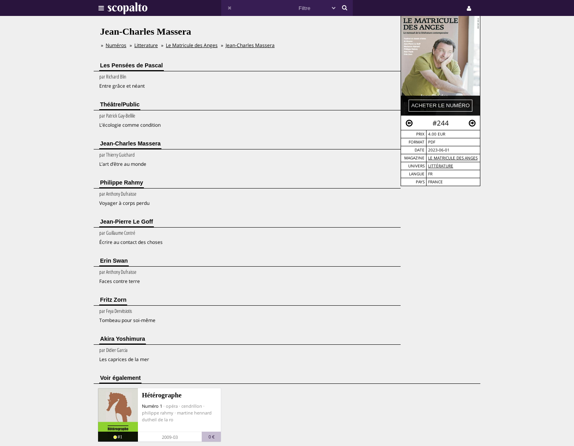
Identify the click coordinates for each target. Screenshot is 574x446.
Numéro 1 (152, 406)
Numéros (116, 45)
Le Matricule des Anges (453, 158)
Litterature (146, 45)
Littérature (440, 166)
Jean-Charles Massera (250, 45)
